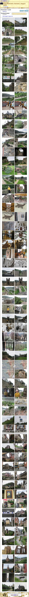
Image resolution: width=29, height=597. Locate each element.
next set (26, 10)
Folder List (4, 11)
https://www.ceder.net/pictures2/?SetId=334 (14, 593)
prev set (21, 10)
